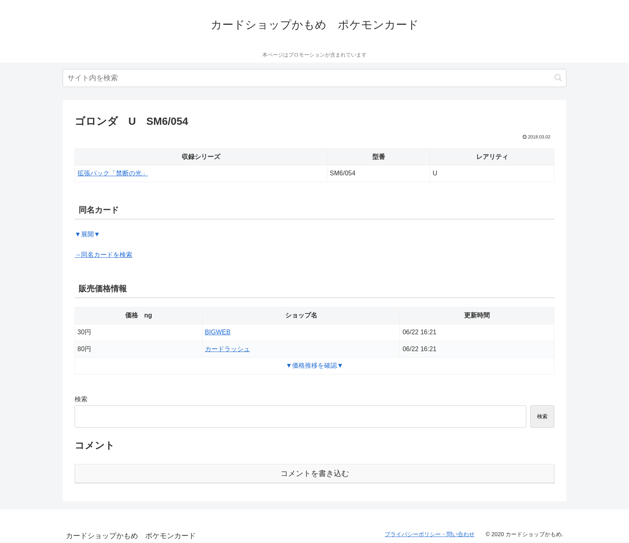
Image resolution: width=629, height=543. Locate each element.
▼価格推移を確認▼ (314, 365)
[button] (558, 77)
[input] (314, 78)
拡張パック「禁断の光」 (112, 173)
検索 (81, 399)
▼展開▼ (87, 234)
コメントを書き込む (314, 473)
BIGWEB (218, 332)
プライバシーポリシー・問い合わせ (430, 534)
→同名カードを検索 (103, 254)
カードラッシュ (227, 349)
